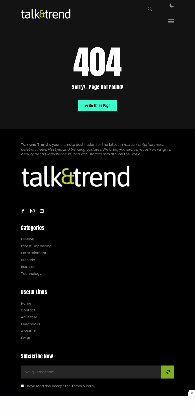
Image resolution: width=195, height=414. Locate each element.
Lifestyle (28, 260)
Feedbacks (30, 324)
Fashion (27, 239)
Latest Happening (36, 246)
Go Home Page (97, 105)
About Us (29, 331)
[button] (171, 21)
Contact (28, 310)
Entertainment (33, 253)
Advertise (29, 317)
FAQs (25, 338)
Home (26, 303)
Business (28, 267)
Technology (31, 274)
